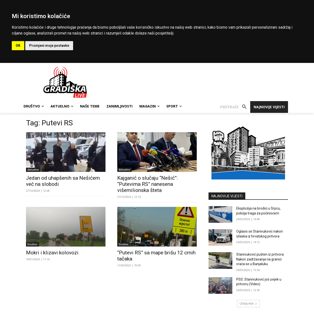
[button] (235, 107)
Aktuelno (33, 169)
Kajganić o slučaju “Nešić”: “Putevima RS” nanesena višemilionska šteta (147, 184)
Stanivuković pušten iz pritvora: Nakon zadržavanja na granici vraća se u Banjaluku (260, 259)
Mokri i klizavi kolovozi (52, 253)
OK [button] (18, 45)
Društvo (32, 244)
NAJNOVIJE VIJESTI (226, 196)
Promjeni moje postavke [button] (49, 45)
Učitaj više (248, 303)
